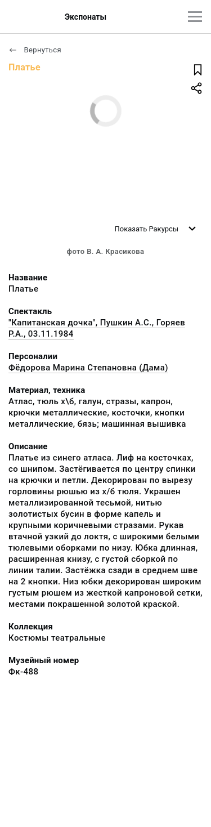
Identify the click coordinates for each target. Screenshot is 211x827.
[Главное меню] (195, 17)
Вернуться (34, 50)
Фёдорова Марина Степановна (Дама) (88, 368)
